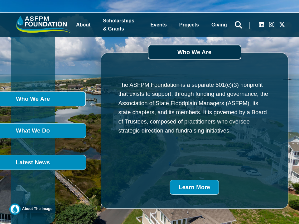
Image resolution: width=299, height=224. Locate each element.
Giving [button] (219, 24)
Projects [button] (189, 24)
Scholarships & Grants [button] (118, 24)
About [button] (83, 24)
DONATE (290, 110)
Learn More (194, 187)
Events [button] (158, 24)
